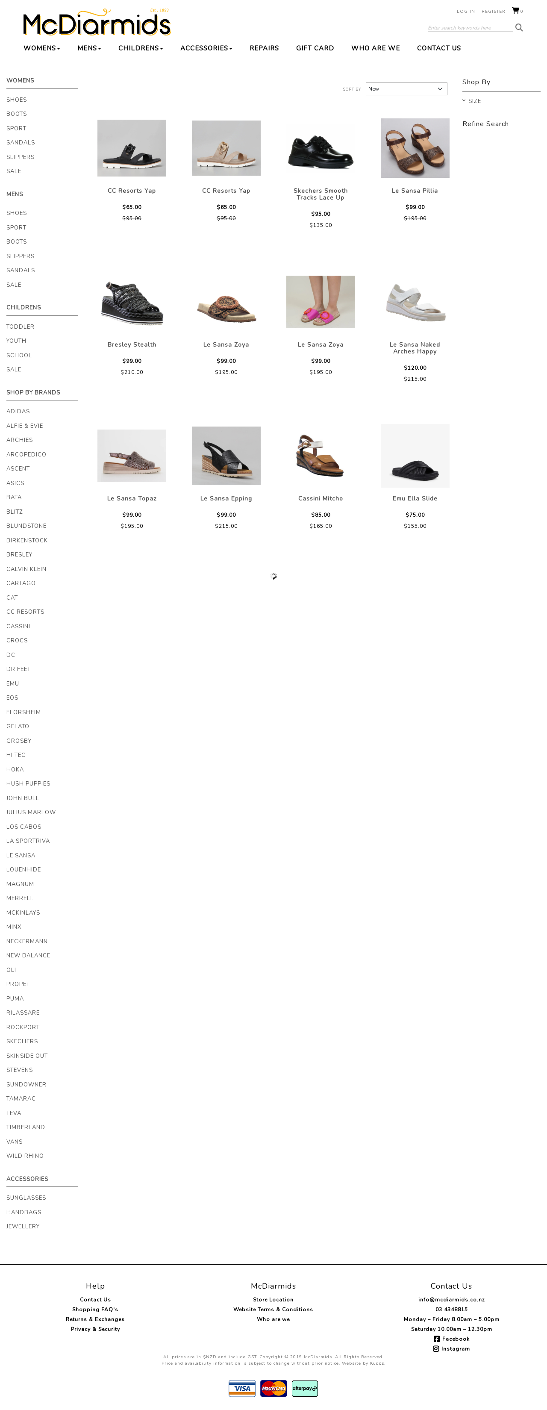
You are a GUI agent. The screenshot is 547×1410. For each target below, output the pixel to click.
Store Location (273, 1299)
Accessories (206, 48)
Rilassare (23, 1013)
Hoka (15, 770)
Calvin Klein (26, 569)
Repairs (264, 48)
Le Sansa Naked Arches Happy (415, 348)
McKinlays (23, 913)
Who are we (375, 48)
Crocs (17, 641)
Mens (89, 48)
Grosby (19, 741)
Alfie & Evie (24, 426)
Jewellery (23, 1226)
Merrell (20, 898)
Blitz (14, 512)
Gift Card (315, 48)
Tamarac (21, 1099)
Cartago (21, 583)
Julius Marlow (31, 812)
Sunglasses (26, 1198)
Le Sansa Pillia (415, 191)
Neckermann (27, 941)
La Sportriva (28, 841)
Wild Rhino (25, 1156)
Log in (466, 12)
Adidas (18, 411)
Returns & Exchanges (95, 1319)
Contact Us (439, 48)
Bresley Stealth (132, 345)
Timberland (25, 1127)
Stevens (19, 1070)
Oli (11, 970)
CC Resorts (25, 612)
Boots (16, 114)
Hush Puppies (28, 784)
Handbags (23, 1212)
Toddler (20, 327)
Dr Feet (18, 669)
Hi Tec (16, 755)
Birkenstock (27, 541)
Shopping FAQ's (95, 1309)
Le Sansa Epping (226, 499)
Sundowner (26, 1085)
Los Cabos (23, 827)
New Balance (28, 956)
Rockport (23, 1027)
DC (10, 655)
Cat (12, 598)
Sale (13, 171)
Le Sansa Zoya (226, 345)
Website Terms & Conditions (273, 1309)
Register (494, 12)
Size (474, 101)
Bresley (19, 555)
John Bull (22, 798)
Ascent (18, 469)
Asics (15, 483)
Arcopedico (26, 455)
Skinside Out (27, 1056)
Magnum (20, 884)
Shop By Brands (33, 393)
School (19, 355)
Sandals (20, 143)
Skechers (22, 1041)
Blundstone (26, 526)
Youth (16, 341)
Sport (16, 128)
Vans (14, 1142)
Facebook (456, 1339)
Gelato (17, 726)
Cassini (18, 626)
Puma (15, 999)
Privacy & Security (95, 1329)
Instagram (455, 1348)
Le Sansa (20, 856)
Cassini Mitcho (320, 499)
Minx (13, 927)
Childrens (140, 48)
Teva (13, 1113)
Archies (19, 440)
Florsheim (23, 712)
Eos (12, 698)
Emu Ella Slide (415, 499)
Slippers (20, 157)
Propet (18, 984)
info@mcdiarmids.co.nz (451, 1299)
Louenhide (23, 870)
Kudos (377, 1363)
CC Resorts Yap (132, 191)
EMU (12, 684)
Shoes (16, 100)
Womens (42, 48)
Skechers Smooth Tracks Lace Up (321, 194)
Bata (14, 497)
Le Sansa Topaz (131, 499)
